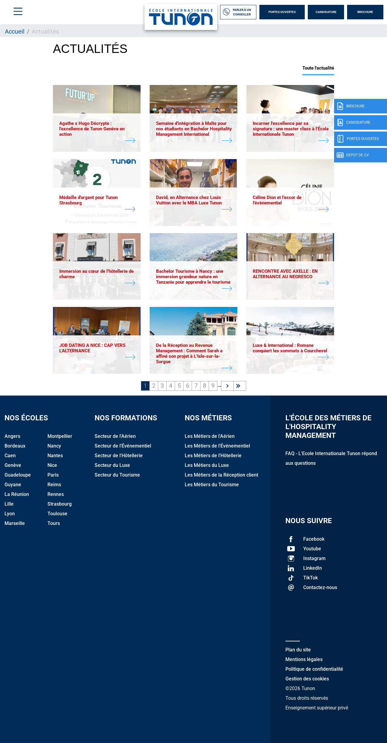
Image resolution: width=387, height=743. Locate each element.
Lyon (10, 514)
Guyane (13, 484)
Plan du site (298, 650)
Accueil (14, 31)
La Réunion (17, 494)
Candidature (326, 12)
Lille (9, 504)
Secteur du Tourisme (117, 475)
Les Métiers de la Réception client (221, 475)
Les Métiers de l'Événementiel (217, 446)
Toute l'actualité (318, 68)
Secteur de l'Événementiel (123, 446)
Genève (13, 465)
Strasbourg (59, 504)
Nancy (54, 446)
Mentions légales (304, 659)
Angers (12, 436)
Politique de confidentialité (314, 669)
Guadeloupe (18, 475)
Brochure (365, 12)
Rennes (55, 494)
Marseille (15, 523)
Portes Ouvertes (282, 12)
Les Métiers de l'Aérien (210, 436)
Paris (53, 475)
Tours (53, 523)
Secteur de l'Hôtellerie (119, 455)
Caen (10, 455)
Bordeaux (15, 446)
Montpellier (59, 436)
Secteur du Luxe (112, 465)
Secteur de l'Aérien (115, 436)
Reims (54, 484)
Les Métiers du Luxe (207, 465)
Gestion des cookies (307, 679)
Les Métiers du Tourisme (212, 484)
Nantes (55, 455)
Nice (52, 465)
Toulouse (57, 514)
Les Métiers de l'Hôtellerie (213, 455)
